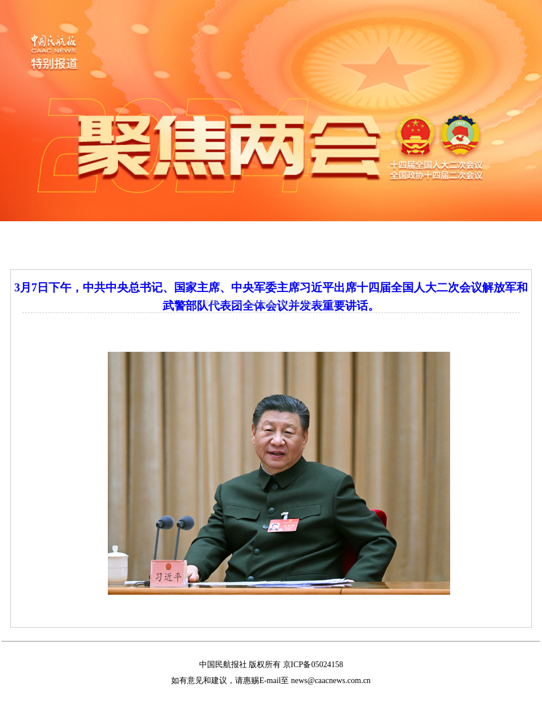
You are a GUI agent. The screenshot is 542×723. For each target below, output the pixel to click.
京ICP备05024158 (313, 664)
